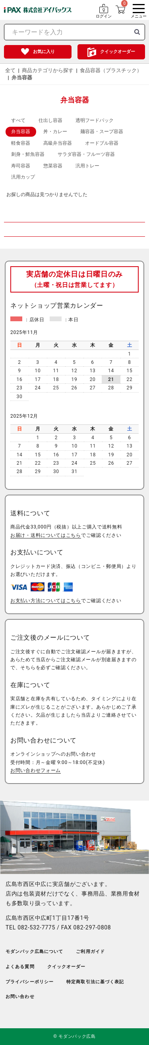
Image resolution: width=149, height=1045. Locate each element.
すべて (18, 120)
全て (10, 70)
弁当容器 (22, 78)
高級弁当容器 (57, 143)
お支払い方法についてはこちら (45, 600)
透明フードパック (94, 120)
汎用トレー (87, 166)
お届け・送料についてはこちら (45, 535)
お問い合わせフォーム (35, 770)
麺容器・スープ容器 (101, 131)
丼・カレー (55, 131)
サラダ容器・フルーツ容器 (86, 154)
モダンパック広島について (34, 951)
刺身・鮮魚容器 (28, 154)
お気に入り (44, 51)
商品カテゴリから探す (48, 70)
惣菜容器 (52, 166)
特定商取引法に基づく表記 (95, 981)
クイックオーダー (117, 51)
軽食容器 (20, 143)
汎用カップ (23, 177)
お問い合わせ (20, 996)
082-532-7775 (36, 927)
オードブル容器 (101, 143)
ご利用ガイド (90, 951)
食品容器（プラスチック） (111, 70)
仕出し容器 (50, 120)
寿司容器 (20, 166)
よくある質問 (20, 966)
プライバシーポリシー (30, 981)
